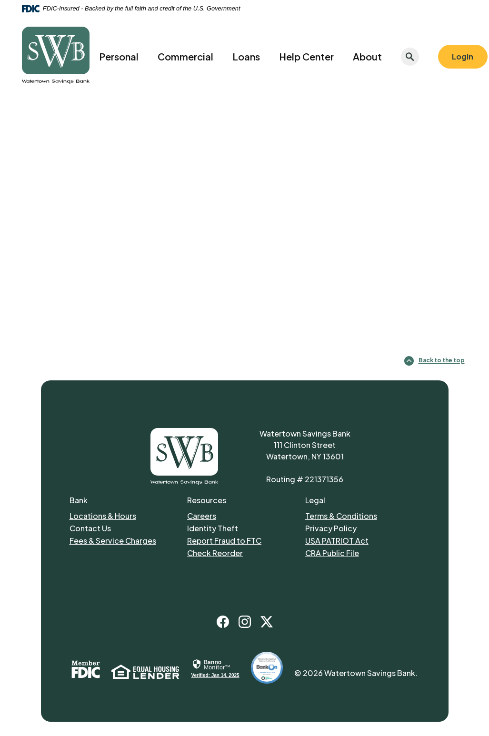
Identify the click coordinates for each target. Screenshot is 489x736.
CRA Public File (332, 553)
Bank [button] (79, 500)
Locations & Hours (103, 516)
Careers (201, 516)
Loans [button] (246, 56)
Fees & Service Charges (113, 541)
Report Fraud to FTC (224, 541)
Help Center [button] (306, 56)
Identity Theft (212, 528)
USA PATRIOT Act (337, 541)
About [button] (367, 56)
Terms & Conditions (341, 516)
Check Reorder (215, 553)
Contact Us (90, 528)
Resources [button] (206, 500)
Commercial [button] (185, 56)
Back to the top (434, 361)
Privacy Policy (331, 528)
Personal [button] (119, 56)
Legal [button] (315, 500)
